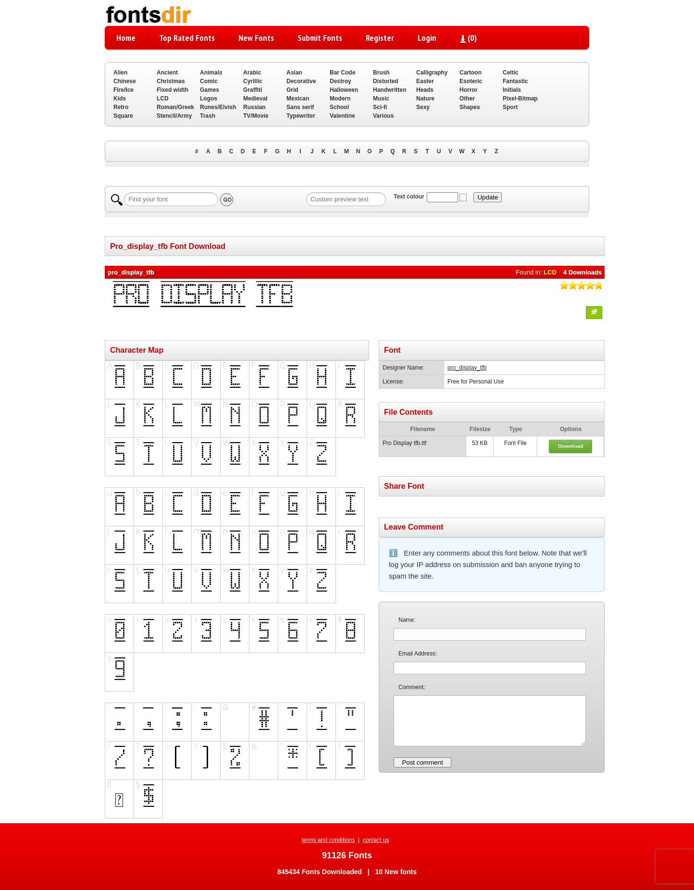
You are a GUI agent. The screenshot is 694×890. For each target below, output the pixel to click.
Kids (119, 98)
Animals (211, 72)
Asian (294, 72)
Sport (510, 107)
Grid (292, 90)
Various (383, 115)
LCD (163, 98)
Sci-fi (380, 107)
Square (123, 115)
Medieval (255, 98)
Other (467, 98)
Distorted (385, 81)
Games (209, 90)
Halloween (344, 90)
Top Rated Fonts (187, 37)
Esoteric (470, 81)
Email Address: (417, 653)
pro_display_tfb (466, 367)
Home (126, 37)
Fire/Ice (123, 90)
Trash (207, 115)
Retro (120, 107)
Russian (254, 107)
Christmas (171, 81)
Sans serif (300, 107)
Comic (209, 81)
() (468, 37)
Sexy (423, 107)
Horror (468, 90)
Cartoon (470, 72)
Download (570, 446)
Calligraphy (431, 72)
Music (381, 98)
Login (427, 37)
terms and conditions (328, 840)
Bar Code (342, 72)
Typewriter (300, 115)
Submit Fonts (319, 37)
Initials (512, 90)
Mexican (297, 98)
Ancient (167, 72)
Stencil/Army (174, 115)
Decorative (301, 81)
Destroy (340, 81)
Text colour (409, 196)
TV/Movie (256, 115)
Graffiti (252, 90)
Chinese (124, 81)
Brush (381, 72)
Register (380, 37)
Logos (208, 98)
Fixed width (172, 90)
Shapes (469, 107)
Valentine (342, 115)
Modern (340, 98)
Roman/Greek (175, 107)
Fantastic (515, 81)
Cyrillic (252, 81)
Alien (120, 72)
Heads (425, 90)
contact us (376, 840)
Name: (406, 620)
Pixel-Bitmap (520, 98)
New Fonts (256, 37)
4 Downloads (582, 272)
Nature (425, 98)
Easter (425, 81)
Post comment (422, 762)
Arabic (252, 72)
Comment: (411, 687)
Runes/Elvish (218, 107)
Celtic (511, 72)
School (339, 107)
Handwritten (389, 90)
